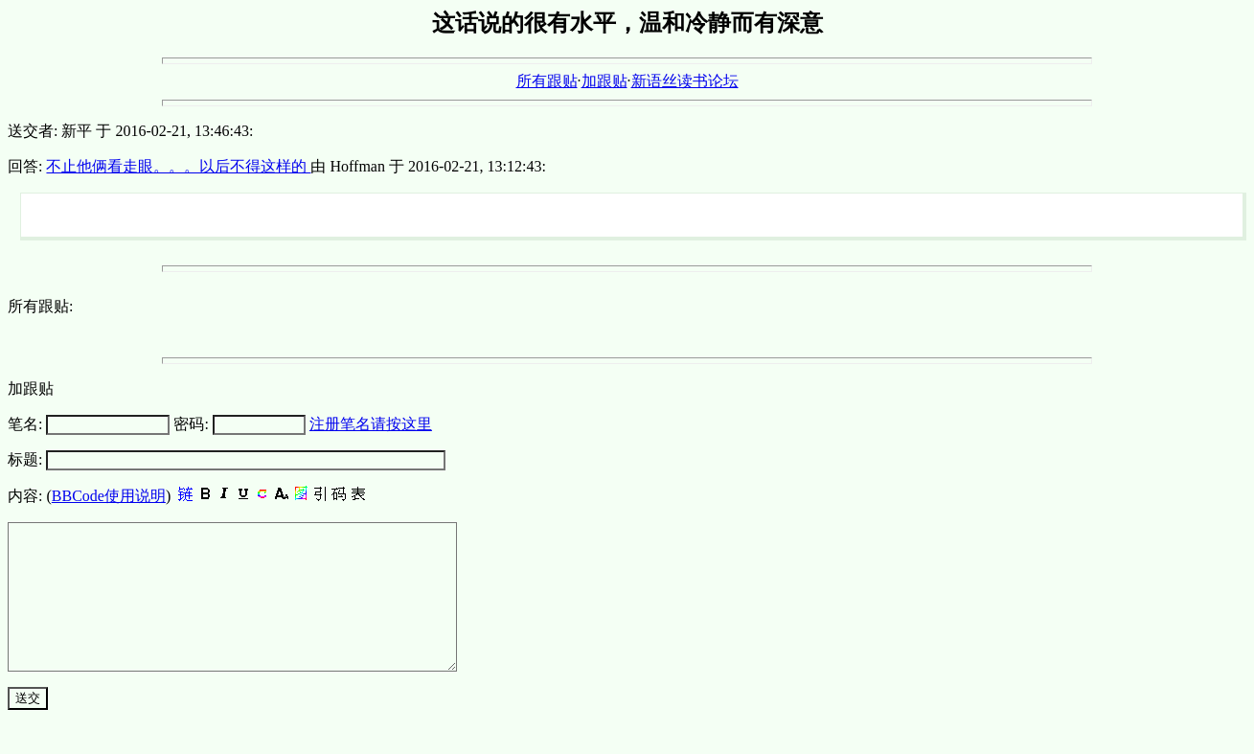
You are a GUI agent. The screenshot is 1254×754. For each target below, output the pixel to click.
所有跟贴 (547, 81)
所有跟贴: (40, 306)
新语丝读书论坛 (685, 81)
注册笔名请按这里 (370, 424)
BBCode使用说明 (109, 496)
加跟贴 (604, 81)
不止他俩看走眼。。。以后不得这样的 (178, 166)
